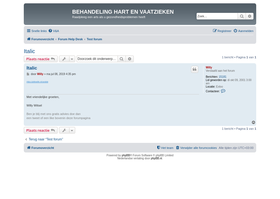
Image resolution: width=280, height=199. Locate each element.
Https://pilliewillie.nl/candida (37, 82)
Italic (29, 51)
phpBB (126, 155)
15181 (222, 76)
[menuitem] (53, 31)
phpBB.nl (156, 158)
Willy (209, 67)
